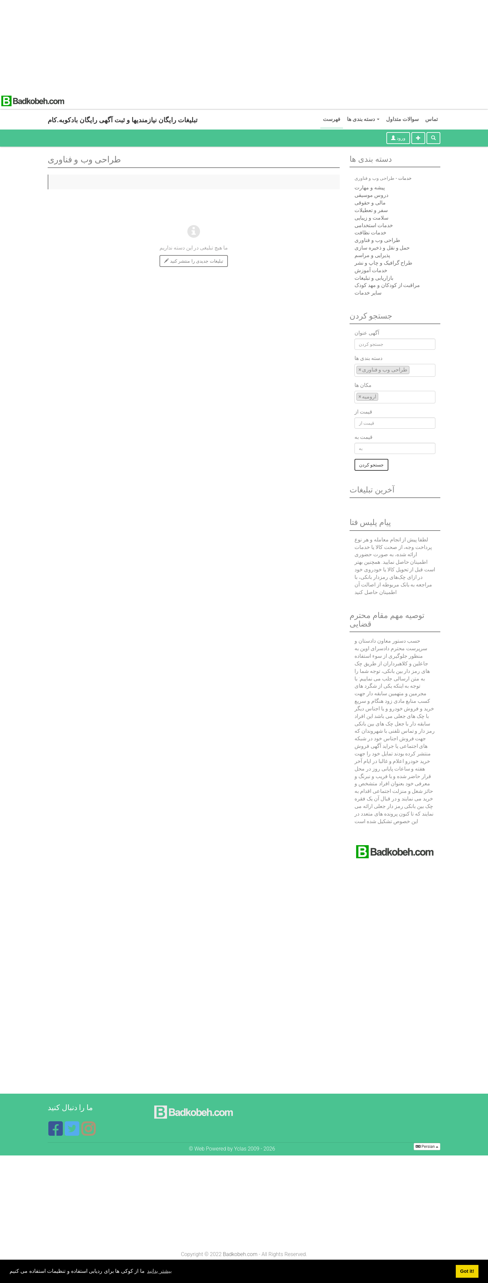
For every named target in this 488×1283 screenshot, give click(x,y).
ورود (398, 138)
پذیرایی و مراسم (372, 255)
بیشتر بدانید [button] (159, 1271)
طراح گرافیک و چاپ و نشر (383, 263)
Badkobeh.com (240, 1254)
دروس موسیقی (371, 195)
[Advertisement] (197, 46)
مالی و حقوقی (370, 203)
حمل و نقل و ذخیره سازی (382, 248)
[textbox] (413, 369)
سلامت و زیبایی (371, 218)
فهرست (331, 119)
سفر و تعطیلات (371, 210)
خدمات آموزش (370, 270)
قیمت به (363, 437)
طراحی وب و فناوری (377, 240)
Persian (427, 1146)
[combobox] (394, 370)
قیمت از (363, 412)
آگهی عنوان (366, 333)
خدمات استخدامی (373, 225)
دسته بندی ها (363, 119)
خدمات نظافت (370, 232)
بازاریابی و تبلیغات (373, 278)
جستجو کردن (371, 464)
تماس (431, 119)
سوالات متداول (402, 119)
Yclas (240, 1149)
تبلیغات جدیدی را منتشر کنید (193, 261)
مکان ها (363, 385)
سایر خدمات (367, 293)
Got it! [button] (467, 1271)
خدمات (405, 178)
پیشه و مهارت (369, 187)
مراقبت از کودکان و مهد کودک (387, 285)
